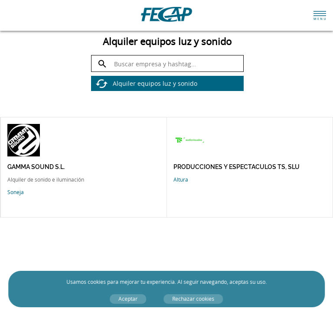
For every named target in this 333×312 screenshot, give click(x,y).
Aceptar (128, 299)
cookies (97, 282)
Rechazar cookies (194, 299)
